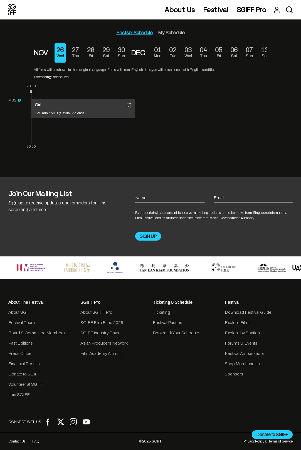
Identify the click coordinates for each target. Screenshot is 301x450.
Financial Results (24, 364)
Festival (215, 10)
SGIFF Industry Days (99, 333)
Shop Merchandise (242, 364)
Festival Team (21, 322)
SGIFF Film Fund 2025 (101, 322)
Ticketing (161, 312)
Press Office (19, 353)
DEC (138, 53)
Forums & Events (241, 343)
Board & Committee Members (36, 333)
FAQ (36, 441)
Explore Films (238, 322)
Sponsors (234, 374)
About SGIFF (20, 312)
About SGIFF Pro (96, 312)
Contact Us (17, 441)
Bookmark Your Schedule (176, 333)
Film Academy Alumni (100, 353)
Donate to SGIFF (24, 374)
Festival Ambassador (244, 353)
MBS (14, 100)
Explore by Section (242, 333)
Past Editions (20, 343)
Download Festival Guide (248, 312)
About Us (180, 10)
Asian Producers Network (104, 343)
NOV (41, 53)
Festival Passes (167, 322)
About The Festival (25, 302)
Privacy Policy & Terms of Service (268, 441)
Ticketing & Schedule (173, 302)
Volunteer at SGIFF (26, 384)
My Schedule (171, 32)
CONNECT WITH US (24, 422)
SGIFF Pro (251, 10)
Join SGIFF (19, 394)
